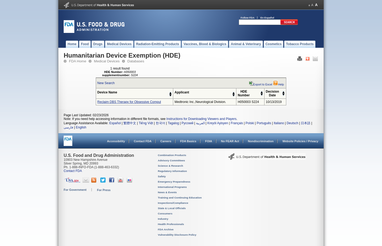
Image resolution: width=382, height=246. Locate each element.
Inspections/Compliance (173, 202)
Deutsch (292, 123)
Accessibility (116, 141)
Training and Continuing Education (180, 197)
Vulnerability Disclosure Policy (177, 234)
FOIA (208, 141)
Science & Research (170, 165)
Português (264, 123)
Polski (250, 123)
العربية (200, 123)
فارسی (68, 127)
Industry (163, 218)
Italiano (279, 123)
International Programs (172, 186)
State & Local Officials (172, 208)
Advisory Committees (171, 160)
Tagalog (173, 123)
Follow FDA (247, 17)
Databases (135, 61)
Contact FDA (142, 141)
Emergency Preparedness (174, 181)
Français (237, 123)
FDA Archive (165, 229)
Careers (165, 141)
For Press (104, 190)
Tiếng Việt (146, 123)
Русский (187, 123)
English (81, 127)
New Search (106, 83)
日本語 (305, 123)
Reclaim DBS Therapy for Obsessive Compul (129, 102)
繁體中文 (129, 123)
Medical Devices (107, 61)
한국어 (160, 123)
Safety (162, 176)
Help (278, 84)
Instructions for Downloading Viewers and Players (201, 119)
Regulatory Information (172, 171)
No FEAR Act (230, 141)
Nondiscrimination (261, 141)
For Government (75, 189)
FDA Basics (188, 141)
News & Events (167, 192)
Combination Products (172, 155)
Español (115, 123)
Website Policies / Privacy (300, 141)
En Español (267, 17)
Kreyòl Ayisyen (217, 123)
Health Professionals (171, 224)
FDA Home (77, 61)
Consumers (165, 213)
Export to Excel (260, 84)
